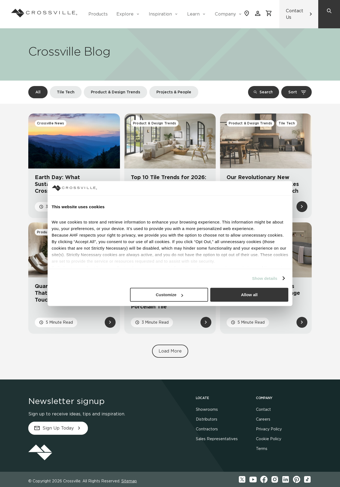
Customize (169, 294)
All (38, 92)
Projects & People (173, 92)
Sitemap (129, 481)
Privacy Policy (269, 429)
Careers (263, 419)
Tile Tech (66, 92)
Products (98, 14)
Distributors (206, 419)
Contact (263, 409)
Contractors (207, 429)
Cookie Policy (268, 439)
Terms (261, 448)
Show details (264, 278)
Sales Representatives (217, 439)
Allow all (249, 294)
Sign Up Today (58, 428)
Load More (170, 351)
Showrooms (207, 409)
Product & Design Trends (115, 92)
